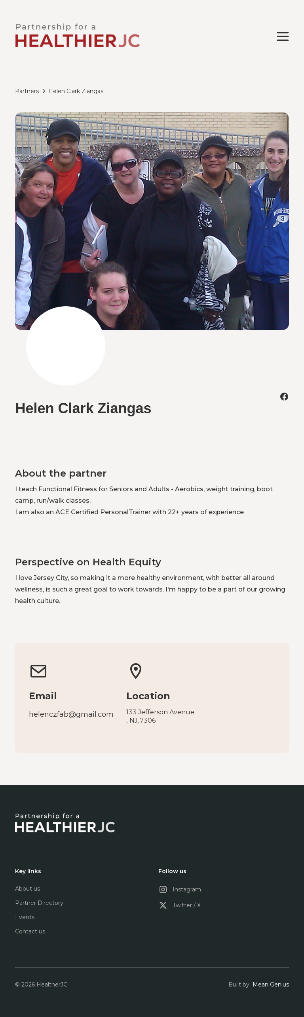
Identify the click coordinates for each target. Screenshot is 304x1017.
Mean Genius (271, 984)
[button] (281, 36)
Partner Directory (39, 902)
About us (27, 888)
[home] (77, 36)
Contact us (30, 931)
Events (24, 917)
